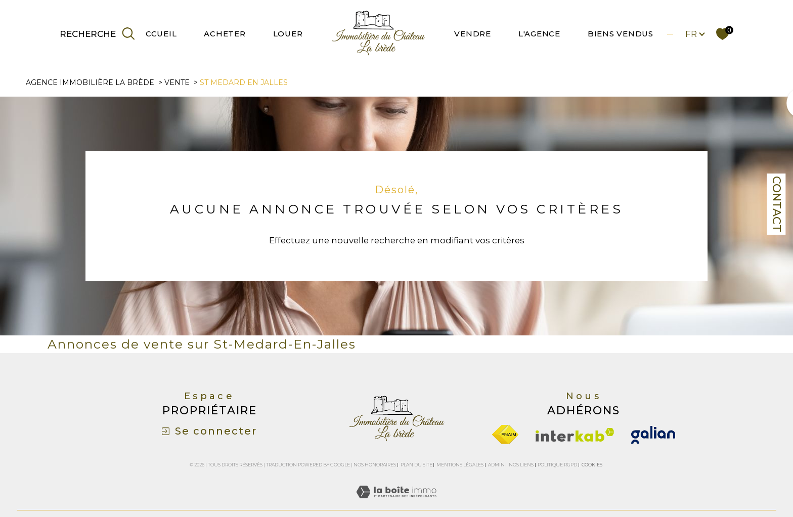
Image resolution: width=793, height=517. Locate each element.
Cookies (592, 464)
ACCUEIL (158, 33)
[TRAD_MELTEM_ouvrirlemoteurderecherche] (98, 34)
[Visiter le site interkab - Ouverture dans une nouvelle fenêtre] (575, 435)
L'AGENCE (539, 33)
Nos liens (521, 464)
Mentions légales (459, 464)
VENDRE (472, 33)
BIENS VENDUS (620, 33)
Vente (177, 82)
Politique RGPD (557, 464)
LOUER (288, 33)
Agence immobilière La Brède (90, 82)
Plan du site (416, 464)
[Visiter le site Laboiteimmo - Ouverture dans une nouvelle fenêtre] (396, 503)
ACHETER (224, 33)
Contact (776, 204)
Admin (496, 464)
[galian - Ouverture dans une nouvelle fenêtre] (653, 435)
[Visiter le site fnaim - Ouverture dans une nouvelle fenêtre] (505, 434)
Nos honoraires (375, 464)
